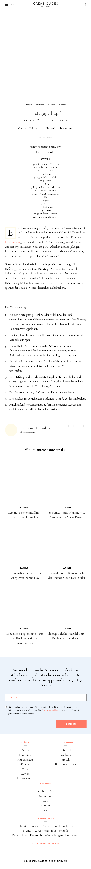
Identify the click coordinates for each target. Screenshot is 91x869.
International (25, 778)
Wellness (65, 755)
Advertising (41, 830)
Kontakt (34, 826)
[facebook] (34, 852)
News (45, 810)
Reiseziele (66, 750)
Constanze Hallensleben (30, 128)
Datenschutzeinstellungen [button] (46, 835)
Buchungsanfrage (66, 764)
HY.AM (63, 861)
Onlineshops (45, 796)
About (22, 826)
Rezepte (45, 805)
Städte (25, 742)
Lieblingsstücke (45, 791)
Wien (25, 769)
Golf (45, 800)
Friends (63, 830)
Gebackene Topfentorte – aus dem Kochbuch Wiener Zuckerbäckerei (24, 638)
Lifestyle (45, 783)
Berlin (25, 750)
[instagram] (41, 852)
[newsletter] (57, 852)
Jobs (53, 830)
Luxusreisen (66, 742)
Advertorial (45, 137)
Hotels (66, 759)
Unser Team (49, 826)
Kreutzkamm (12, 242)
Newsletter (66, 826)
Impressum (72, 835)
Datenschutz (20, 835)
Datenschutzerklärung (51, 710)
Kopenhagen (25, 759)
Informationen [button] (45, 818)
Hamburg (25, 755)
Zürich (25, 773)
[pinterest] (49, 852)
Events (27, 830)
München (25, 764)
